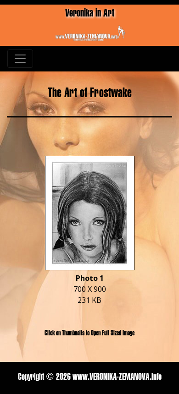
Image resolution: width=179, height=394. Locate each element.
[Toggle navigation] (20, 58)
